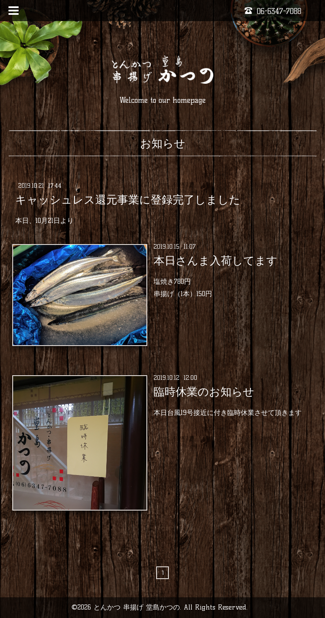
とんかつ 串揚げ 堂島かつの (137, 607)
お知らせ (162, 143)
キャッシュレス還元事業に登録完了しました (127, 199)
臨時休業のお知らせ (204, 391)
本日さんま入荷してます (216, 260)
